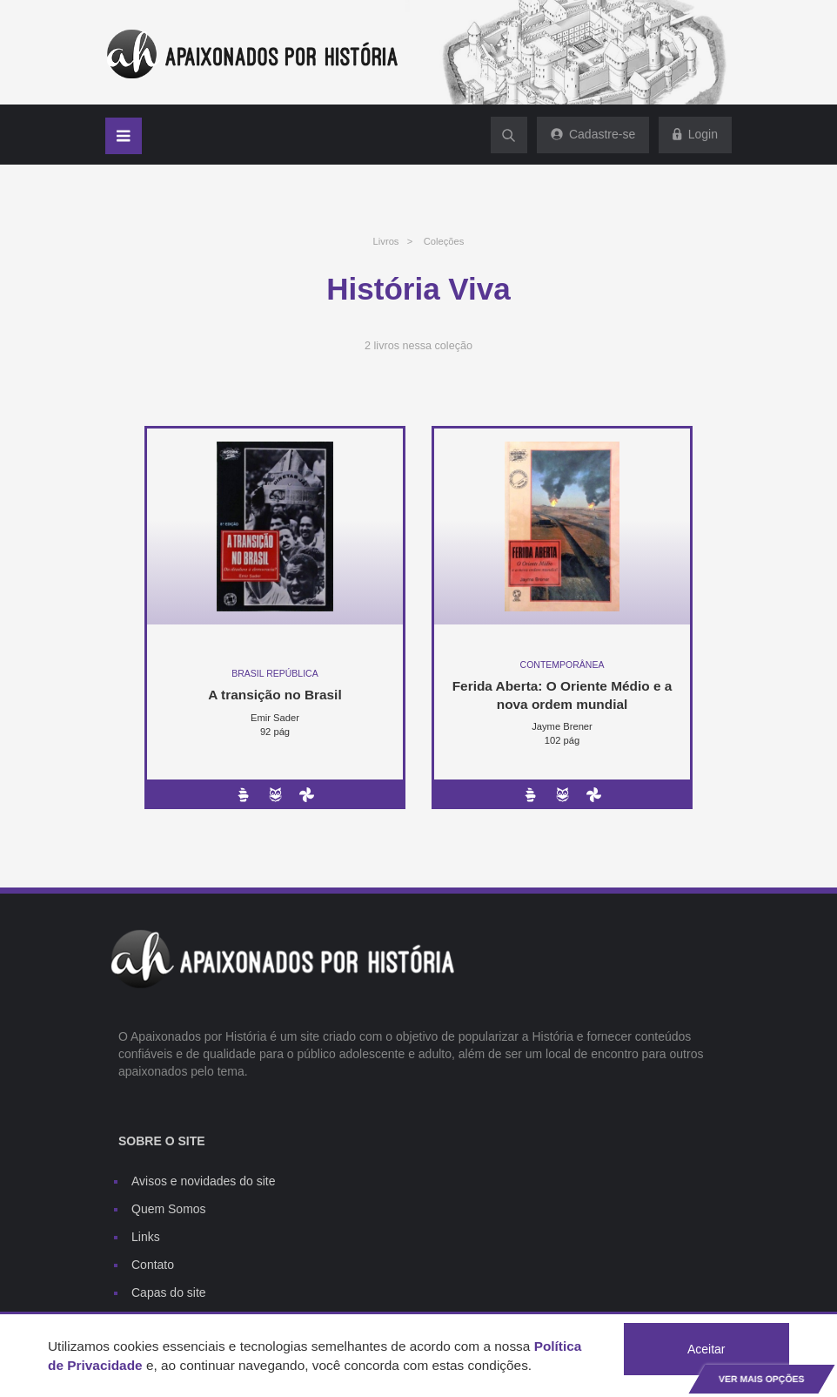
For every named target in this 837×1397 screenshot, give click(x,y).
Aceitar (706, 1349)
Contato (152, 1265)
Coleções (444, 241)
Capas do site (168, 1292)
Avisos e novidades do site (203, 1181)
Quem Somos (168, 1209)
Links (145, 1237)
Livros (386, 241)
